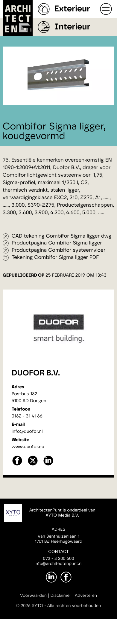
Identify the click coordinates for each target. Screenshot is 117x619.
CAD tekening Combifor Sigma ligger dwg (62, 236)
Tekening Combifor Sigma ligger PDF (55, 257)
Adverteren (86, 595)
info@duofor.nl (27, 431)
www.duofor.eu (28, 447)
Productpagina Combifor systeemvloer (58, 250)
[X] (32, 465)
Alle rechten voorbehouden (74, 606)
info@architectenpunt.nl (59, 564)
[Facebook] (66, 577)
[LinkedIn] (51, 577)
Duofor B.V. (36, 373)
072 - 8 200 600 (58, 559)
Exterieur (72, 9)
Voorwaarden (33, 595)
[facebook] (17, 465)
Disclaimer (60, 595)
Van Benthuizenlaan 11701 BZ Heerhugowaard (58, 539)
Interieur (72, 27)
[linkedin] (48, 465)
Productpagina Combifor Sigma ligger (57, 243)
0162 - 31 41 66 (27, 416)
